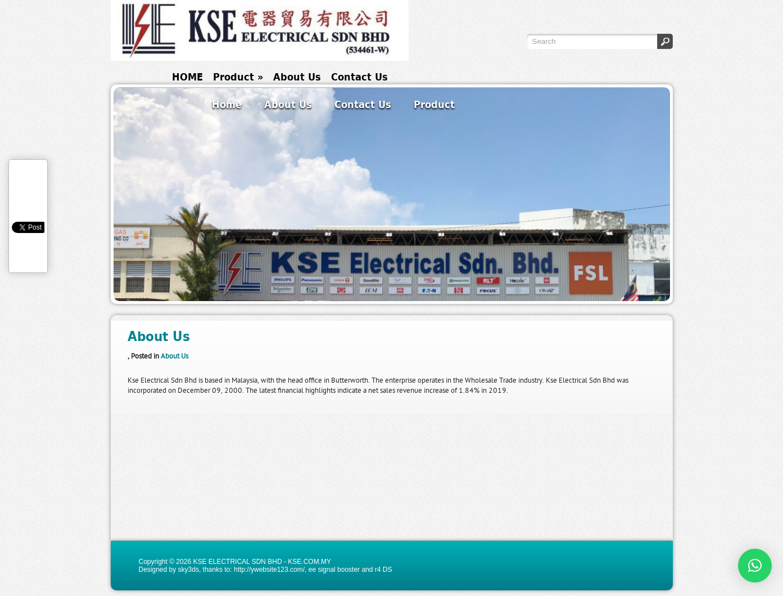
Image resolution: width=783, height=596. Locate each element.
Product (238, 77)
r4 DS (383, 569)
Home (227, 104)
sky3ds (188, 569)
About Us (297, 77)
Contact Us (359, 77)
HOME (187, 77)
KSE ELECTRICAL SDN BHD (237, 562)
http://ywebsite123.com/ (269, 569)
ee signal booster (334, 569)
